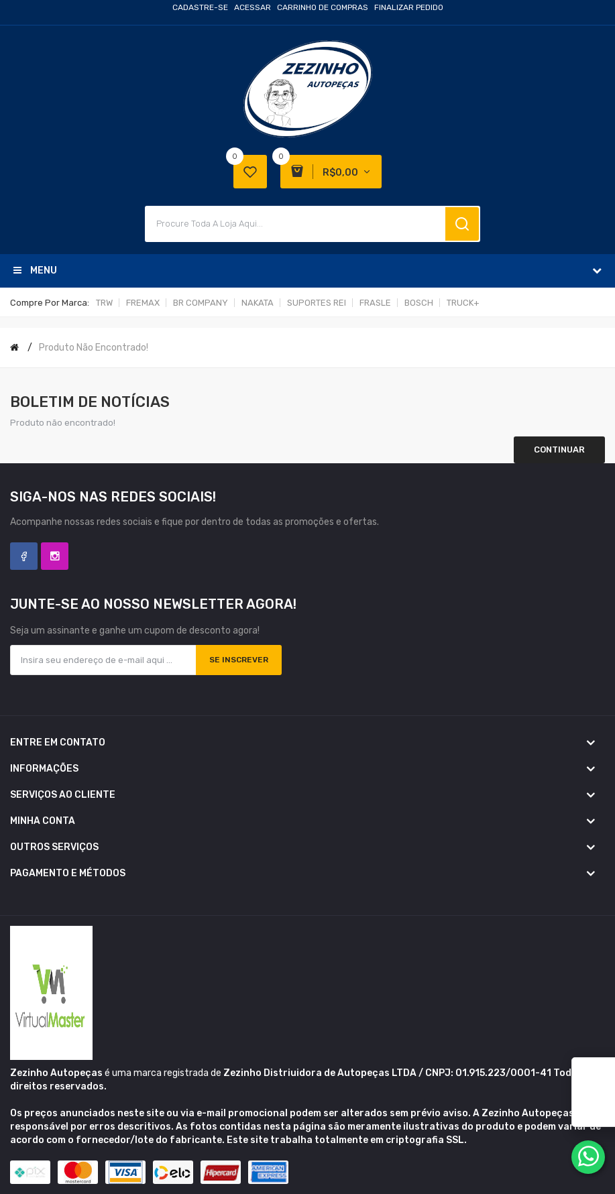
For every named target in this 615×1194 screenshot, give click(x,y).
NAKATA (257, 303)
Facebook (24, 556)
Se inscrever (238, 659)
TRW (104, 303)
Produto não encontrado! (93, 347)
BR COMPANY (200, 303)
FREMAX (143, 303)
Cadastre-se (200, 7)
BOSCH (418, 303)
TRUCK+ (463, 303)
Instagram (54, 556)
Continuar (559, 449)
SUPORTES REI (316, 303)
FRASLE (375, 303)
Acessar (252, 7)
